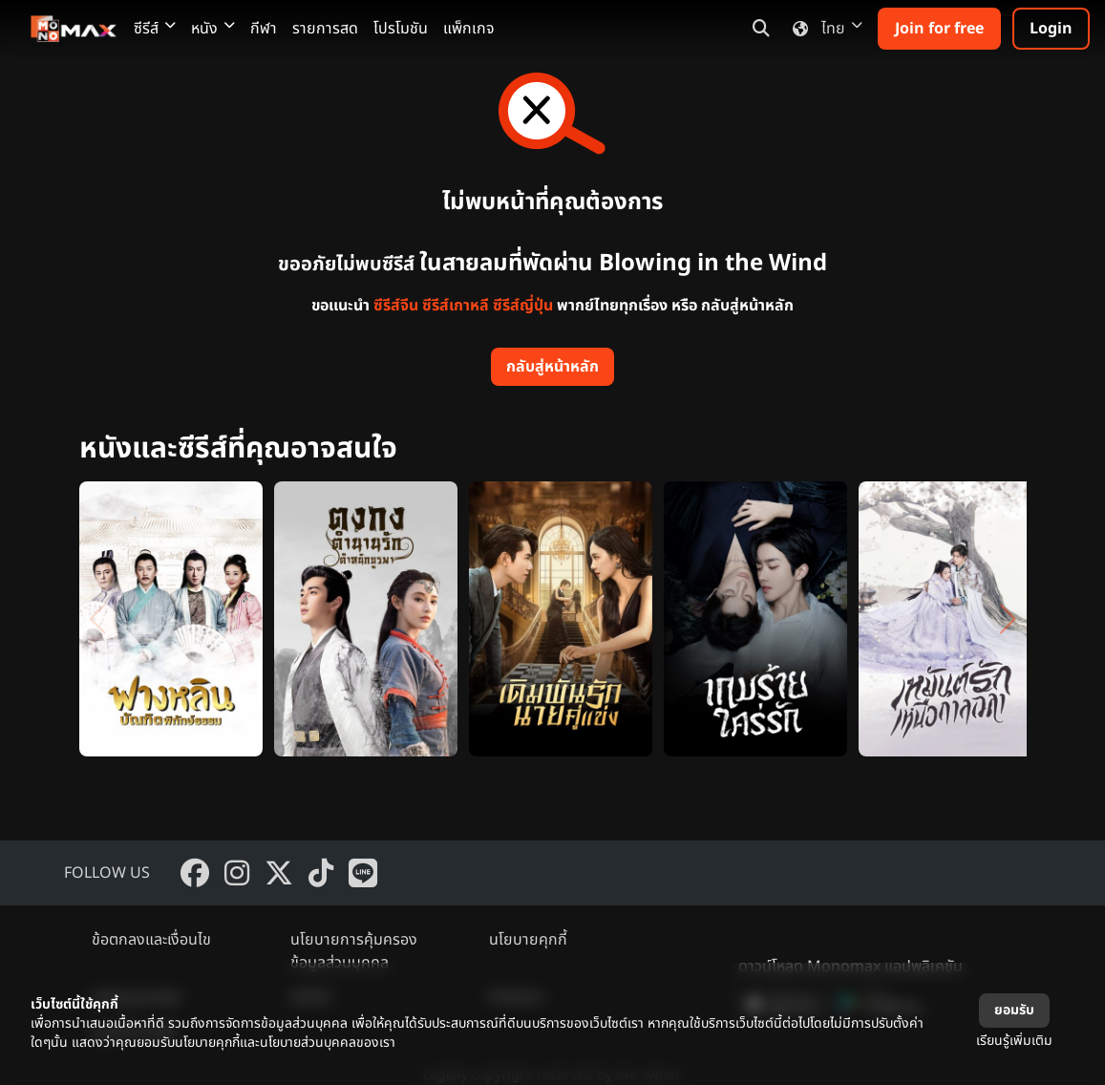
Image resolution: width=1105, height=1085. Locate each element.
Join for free (939, 28)
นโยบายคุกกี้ (528, 939)
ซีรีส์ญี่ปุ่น (523, 305)
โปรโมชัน (400, 28)
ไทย (823, 28)
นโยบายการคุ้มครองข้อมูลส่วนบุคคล (353, 951)
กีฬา (263, 28)
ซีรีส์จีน (395, 305)
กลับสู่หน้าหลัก (552, 366)
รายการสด (325, 28)
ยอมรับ (1014, 1010)
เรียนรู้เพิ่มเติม (1014, 1041)
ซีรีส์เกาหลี (455, 305)
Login (1051, 28)
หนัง (213, 28)
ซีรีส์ (155, 28)
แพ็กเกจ (469, 28)
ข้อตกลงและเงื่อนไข (151, 939)
